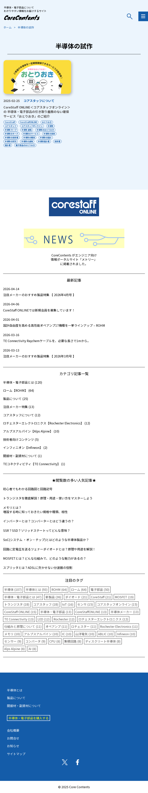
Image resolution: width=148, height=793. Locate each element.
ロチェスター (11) (83, 626)
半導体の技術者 (11, 137)
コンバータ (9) (35, 641)
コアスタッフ (10, 125)
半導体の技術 (49, 133)
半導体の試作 (10, 141)
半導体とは (14, 690)
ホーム (7, 27)
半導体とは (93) (37, 589)
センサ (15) (85, 604)
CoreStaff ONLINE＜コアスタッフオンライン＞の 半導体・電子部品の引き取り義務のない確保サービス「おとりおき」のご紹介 (36, 112)
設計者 (8, 145)
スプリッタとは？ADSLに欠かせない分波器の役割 (37, 567)
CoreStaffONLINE (28, 122)
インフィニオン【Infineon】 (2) (25, 447)
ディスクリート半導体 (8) (103, 641)
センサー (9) (12, 641)
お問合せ (13, 738)
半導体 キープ (11, 129)
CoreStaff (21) (101, 597)
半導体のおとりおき (45, 129)
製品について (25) (15, 398)
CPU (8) (54, 641)
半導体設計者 (44, 141)
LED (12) (44, 619)
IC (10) (66, 634)
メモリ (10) (12, 634)
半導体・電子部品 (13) (55, 611)
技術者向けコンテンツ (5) (21, 439)
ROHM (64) (59, 589)
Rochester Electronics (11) (119, 626)
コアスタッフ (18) (45, 604)
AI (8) (32, 648)
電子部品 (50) (100, 589)
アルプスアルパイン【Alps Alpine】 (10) (31, 431)
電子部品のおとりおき (25, 145)
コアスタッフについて (39, 100)
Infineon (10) (126, 634)
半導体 (50, 125)
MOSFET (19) (124, 597)
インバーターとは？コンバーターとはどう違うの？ (38, 521)
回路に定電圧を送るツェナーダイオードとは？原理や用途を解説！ (49, 549)
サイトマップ (16, 753)
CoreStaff (10, 122)
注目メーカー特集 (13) (18, 406)
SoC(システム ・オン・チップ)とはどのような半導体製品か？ (46, 539)
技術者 (57, 141)
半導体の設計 (45, 137)
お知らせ (13, 746)
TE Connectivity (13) (19, 619)
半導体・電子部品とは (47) (23, 597)
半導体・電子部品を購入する (28, 718)
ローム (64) (79, 589)
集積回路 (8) (72, 641)
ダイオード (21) (76, 597)
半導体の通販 (27, 141)
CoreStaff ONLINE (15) (20, 611)
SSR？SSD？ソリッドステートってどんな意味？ (36, 530)
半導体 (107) (13, 589)
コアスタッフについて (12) (21, 415)
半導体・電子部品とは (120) (22, 382)
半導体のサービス (31, 133)
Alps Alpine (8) (14, 648)
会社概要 (13, 730)
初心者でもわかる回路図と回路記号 (27, 489)
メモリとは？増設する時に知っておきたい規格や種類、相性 (35, 509)
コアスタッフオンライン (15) (117, 604)
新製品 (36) (53, 597)
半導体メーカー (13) (125, 611)
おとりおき (47, 122)
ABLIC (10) (105, 634)
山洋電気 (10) (84, 634)
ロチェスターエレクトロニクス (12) (103, 619)
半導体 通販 (27, 129)
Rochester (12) (64, 619)
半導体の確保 (29, 137)
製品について (16, 697)
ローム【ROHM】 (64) (18, 390)
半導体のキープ (11, 133)
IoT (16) (67, 604)
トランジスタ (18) (16, 604)
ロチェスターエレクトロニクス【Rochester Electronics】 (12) (46, 423)
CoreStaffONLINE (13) (91, 611)
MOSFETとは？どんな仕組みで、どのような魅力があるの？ (44, 558)
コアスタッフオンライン (32, 125)
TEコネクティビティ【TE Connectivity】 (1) (34, 464)
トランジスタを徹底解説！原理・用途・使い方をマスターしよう (47, 498)
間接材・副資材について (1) (22, 455)
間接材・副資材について (24, 705)
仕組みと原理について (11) (23, 626)
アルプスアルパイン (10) (41, 634)
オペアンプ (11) (56, 626)
